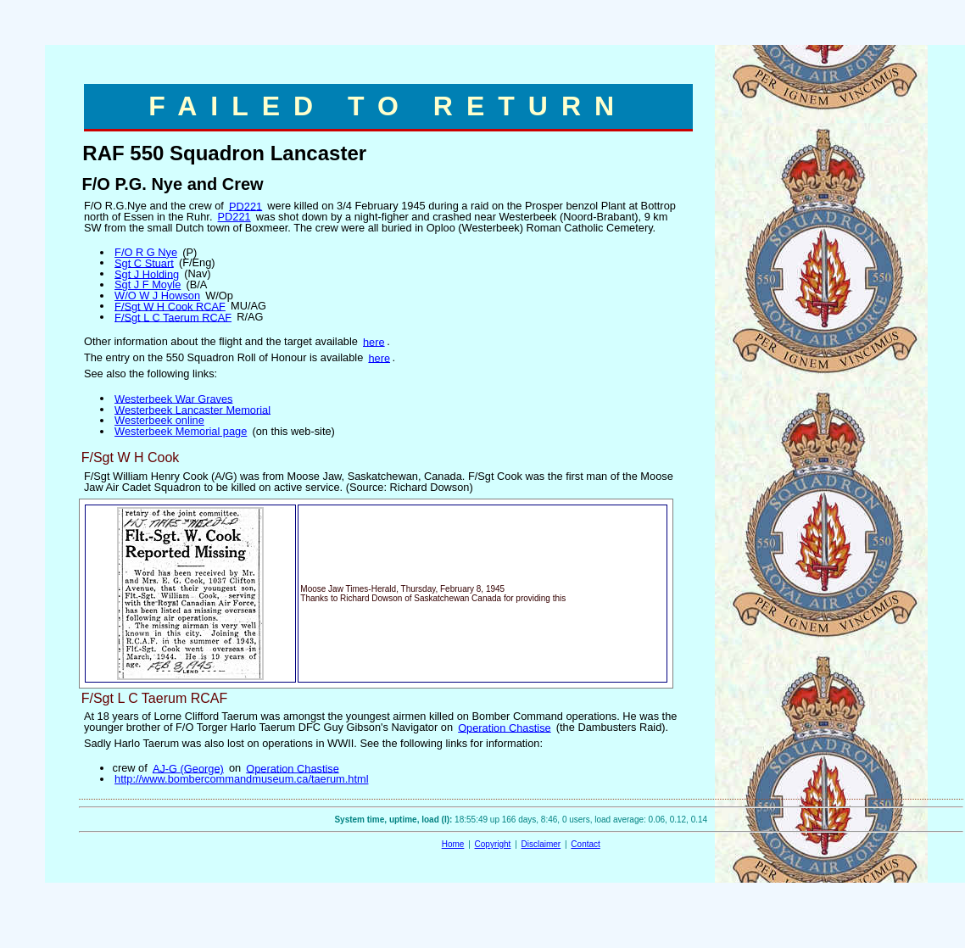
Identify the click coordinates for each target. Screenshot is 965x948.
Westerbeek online (159, 420)
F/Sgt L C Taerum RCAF (172, 316)
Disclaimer (541, 844)
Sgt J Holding (146, 273)
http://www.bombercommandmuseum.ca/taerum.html (241, 778)
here (374, 341)
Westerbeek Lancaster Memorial (192, 409)
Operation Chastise (504, 727)
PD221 (245, 205)
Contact (585, 844)
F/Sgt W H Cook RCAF (170, 305)
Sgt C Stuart (144, 262)
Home (453, 844)
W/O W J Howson (157, 295)
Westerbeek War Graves (173, 398)
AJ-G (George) (188, 767)
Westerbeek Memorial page (180, 431)
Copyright (493, 844)
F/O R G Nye (145, 252)
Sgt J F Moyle (147, 284)
